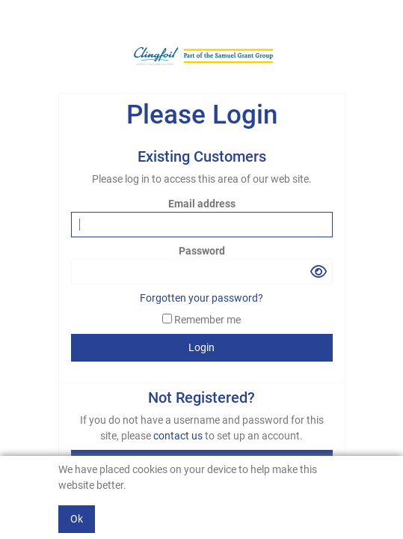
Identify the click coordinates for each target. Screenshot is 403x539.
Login (201, 347)
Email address (202, 204)
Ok (76, 519)
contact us (179, 436)
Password (202, 251)
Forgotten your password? (201, 298)
